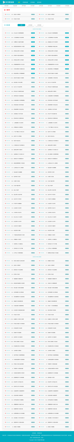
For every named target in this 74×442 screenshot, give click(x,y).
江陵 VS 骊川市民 (51, 181)
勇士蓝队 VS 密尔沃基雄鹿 (19, 287)
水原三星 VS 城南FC (18, 225)
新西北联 (46, 73)
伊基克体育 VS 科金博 (18, 328)
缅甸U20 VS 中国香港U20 (18, 158)
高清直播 (33, 37)
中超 (46, 248)
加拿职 (46, 310)
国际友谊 (12, 158)
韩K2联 (12, 221)
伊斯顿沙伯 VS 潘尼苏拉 (18, 127)
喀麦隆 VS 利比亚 (51, 260)
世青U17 (46, 149)
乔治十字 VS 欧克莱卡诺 (52, 113)
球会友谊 (12, 230)
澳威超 (12, 46)
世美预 (46, 377)
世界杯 (12, 14)
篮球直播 (39, 2)
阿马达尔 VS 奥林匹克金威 (53, 86)
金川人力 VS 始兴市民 (52, 82)
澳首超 (46, 104)
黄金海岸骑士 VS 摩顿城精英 (53, 68)
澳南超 (46, 46)
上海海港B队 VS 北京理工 (18, 122)
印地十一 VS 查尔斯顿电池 (53, 305)
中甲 (46, 167)
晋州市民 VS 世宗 (51, 172)
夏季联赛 (12, 283)
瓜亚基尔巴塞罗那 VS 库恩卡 (53, 368)
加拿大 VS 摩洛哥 (17, 14)
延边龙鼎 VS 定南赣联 (52, 167)
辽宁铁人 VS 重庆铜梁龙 (52, 248)
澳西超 (12, 91)
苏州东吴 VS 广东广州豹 (52, 243)
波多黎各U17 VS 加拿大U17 (53, 149)
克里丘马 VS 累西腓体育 (52, 283)
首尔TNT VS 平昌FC (51, 194)
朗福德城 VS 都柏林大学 (18, 278)
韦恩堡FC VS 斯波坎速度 (18, 368)
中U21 (46, 127)
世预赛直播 (25, 2)
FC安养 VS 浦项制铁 (18, 203)
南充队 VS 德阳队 (17, 426)
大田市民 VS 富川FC (18, 212)
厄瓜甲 (46, 368)
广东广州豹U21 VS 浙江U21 (53, 127)
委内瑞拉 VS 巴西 (51, 377)
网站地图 (42, 439)
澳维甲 (12, 37)
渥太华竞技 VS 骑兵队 (52, 310)
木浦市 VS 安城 (51, 176)
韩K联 (12, 203)
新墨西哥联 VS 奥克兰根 (18, 408)
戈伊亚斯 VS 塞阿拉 (17, 350)
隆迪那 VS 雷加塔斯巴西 (18, 301)
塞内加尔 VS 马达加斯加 (18, 269)
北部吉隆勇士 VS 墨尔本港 (53, 77)
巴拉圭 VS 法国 (17, 18)
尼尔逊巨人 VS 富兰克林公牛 (19, 417)
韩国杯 (46, 82)
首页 (19, 2)
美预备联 (12, 341)
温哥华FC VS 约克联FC (18, 337)
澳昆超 (12, 73)
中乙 (12, 122)
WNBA (12, 260)
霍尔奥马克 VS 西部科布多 (19, 118)
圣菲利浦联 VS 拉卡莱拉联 (19, 292)
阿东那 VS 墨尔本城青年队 (19, 55)
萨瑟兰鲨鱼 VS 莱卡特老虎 (53, 100)
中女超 (46, 140)
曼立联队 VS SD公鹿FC (18, 82)
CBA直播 (67, 5)
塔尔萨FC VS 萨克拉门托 (18, 381)
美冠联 (46, 305)
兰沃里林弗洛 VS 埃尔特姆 (19, 37)
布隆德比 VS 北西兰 (51, 234)
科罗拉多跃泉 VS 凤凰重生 (19, 399)
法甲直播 (32, 5)
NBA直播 (6, 5)
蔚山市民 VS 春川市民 (52, 190)
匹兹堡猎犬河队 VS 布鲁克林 (19, 346)
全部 (21, 25)
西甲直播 (24, 5)
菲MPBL (46, 109)
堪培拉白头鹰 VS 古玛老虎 (19, 59)
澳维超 (12, 55)
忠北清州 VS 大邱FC (18, 221)
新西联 (12, 95)
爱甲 (12, 278)
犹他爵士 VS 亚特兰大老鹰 (19, 319)
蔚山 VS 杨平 (50, 185)
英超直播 (15, 5)
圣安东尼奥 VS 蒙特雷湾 (18, 395)
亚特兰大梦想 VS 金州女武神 (19, 260)
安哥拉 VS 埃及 (17, 274)
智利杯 (12, 292)
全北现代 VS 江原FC (52, 203)
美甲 (12, 359)
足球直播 (32, 2)
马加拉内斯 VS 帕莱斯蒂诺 (19, 305)
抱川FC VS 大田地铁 (52, 131)
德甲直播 (41, 5)
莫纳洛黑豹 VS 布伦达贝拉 (53, 104)
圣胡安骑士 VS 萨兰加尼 (52, 109)
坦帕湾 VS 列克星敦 (17, 332)
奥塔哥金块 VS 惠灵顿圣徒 (19, 95)
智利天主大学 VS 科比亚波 (19, 386)
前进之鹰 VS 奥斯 (17, 230)
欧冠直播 (58, 5)
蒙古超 (12, 118)
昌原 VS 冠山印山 (51, 136)
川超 (12, 426)
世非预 (46, 260)
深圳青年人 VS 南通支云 (52, 239)
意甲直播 (50, 5)
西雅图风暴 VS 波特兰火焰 (19, 404)
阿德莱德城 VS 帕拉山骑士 (53, 46)
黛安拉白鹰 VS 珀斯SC (52, 91)
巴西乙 (46, 283)
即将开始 (33, 14)
